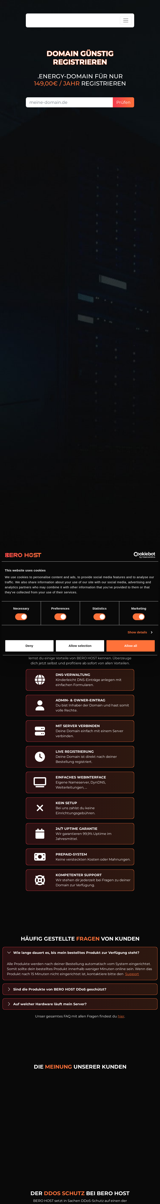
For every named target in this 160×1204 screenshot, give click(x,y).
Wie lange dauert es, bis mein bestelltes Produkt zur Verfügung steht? (76, 953)
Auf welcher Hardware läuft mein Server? (50, 1004)
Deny (29, 645)
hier (121, 1016)
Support (132, 974)
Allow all (130, 645)
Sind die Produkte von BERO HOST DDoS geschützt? (59, 989)
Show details (137, 632)
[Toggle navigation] (126, 20)
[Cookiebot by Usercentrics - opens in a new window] (136, 555)
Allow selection (79, 645)
